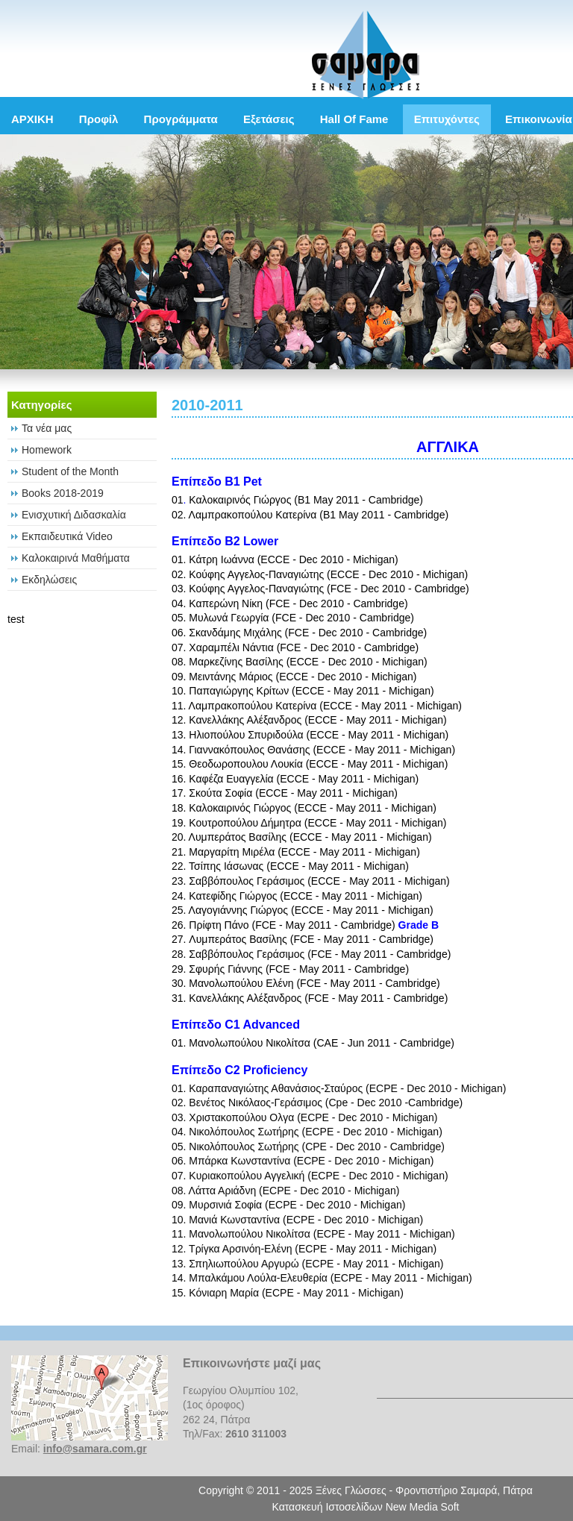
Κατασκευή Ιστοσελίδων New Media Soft (366, 1507)
